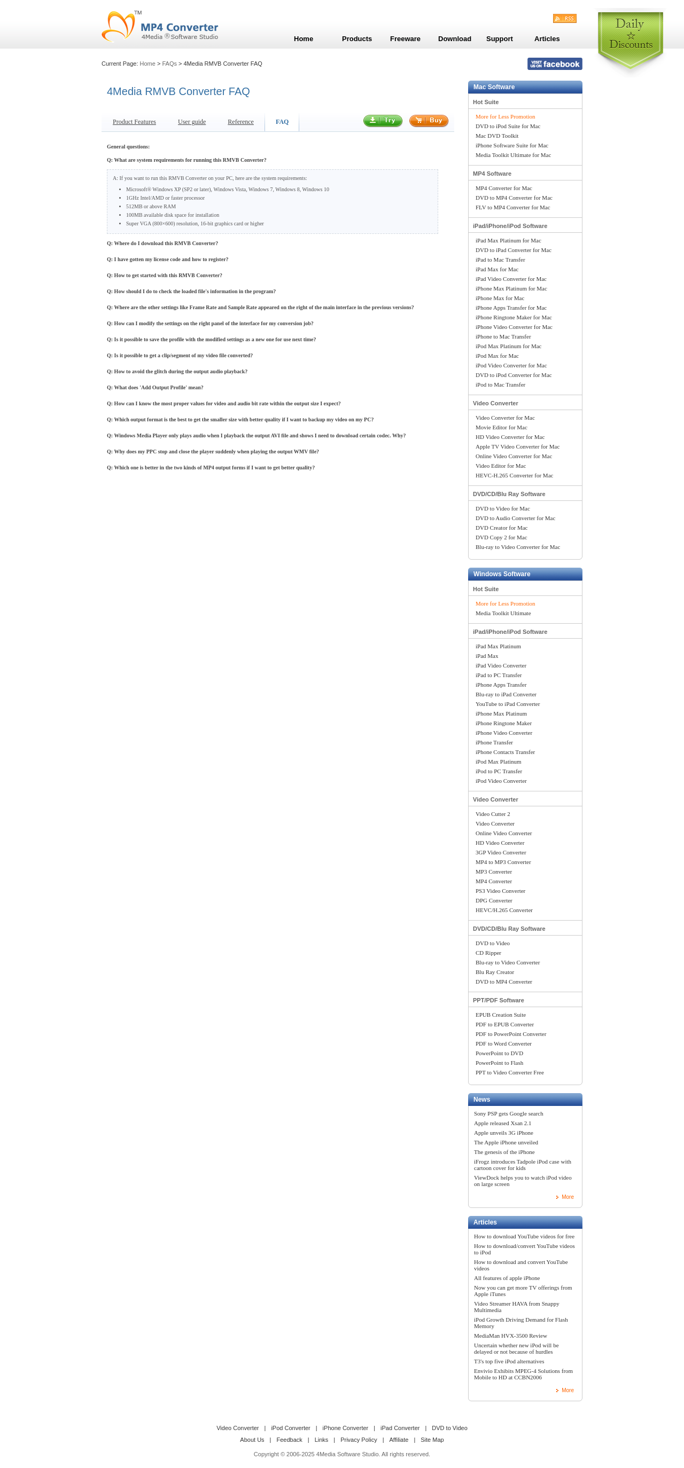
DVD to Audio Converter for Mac (515, 518)
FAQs (169, 63)
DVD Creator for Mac (501, 527)
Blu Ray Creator (495, 972)
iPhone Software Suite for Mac (512, 145)
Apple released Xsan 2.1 (503, 1123)
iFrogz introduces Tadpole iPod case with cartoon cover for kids (522, 1164)
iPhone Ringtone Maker (504, 723)
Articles (485, 1222)
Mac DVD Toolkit (497, 135)
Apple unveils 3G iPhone (503, 1132)
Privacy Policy (358, 1439)
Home (148, 63)
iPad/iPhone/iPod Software (510, 226)
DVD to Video (493, 943)
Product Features (134, 121)
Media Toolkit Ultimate (503, 613)
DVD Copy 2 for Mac (501, 537)
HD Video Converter (500, 842)
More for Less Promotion (505, 116)
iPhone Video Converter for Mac (514, 327)
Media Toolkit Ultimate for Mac (513, 155)
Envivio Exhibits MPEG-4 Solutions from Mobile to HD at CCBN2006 (523, 1374)
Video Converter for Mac (505, 417)
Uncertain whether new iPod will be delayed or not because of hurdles (516, 1348)
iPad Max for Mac (497, 269)
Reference (241, 121)
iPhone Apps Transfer (501, 684)
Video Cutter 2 (493, 814)
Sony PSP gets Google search (508, 1113)
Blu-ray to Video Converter (508, 962)
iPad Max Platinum (498, 646)
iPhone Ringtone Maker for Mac (514, 317)
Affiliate (399, 1439)
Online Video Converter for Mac (514, 456)
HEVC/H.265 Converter (504, 910)
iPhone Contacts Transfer (505, 752)
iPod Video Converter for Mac (511, 365)
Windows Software (502, 574)
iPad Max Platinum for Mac (508, 240)
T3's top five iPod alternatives (509, 1361)
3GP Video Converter (501, 852)
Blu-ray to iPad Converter (506, 694)
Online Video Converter (504, 833)
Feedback (289, 1439)
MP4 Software (492, 173)
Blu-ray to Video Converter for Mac (518, 547)
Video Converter (495, 403)
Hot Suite (486, 102)
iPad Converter (399, 1428)
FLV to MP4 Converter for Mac (513, 207)
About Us (252, 1439)
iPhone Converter (346, 1428)
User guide (192, 121)
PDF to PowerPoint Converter (511, 1034)
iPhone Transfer (494, 742)
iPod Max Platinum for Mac (508, 346)
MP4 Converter (494, 881)
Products (357, 39)
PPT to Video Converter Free (510, 1072)
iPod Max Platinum (499, 761)
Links (322, 1439)
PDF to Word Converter (504, 1043)
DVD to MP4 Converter (504, 981)
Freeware (405, 39)
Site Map (432, 1439)
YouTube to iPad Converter (508, 704)
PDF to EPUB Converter (505, 1024)
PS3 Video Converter (500, 891)
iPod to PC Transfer (499, 771)
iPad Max (487, 656)
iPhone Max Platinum (501, 713)
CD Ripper (488, 952)
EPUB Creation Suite (501, 1014)
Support (499, 39)
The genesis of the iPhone (504, 1152)
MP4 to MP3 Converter (503, 862)
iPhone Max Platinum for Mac (511, 288)
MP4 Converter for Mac (504, 188)
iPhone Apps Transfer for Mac (511, 307)
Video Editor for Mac (501, 465)
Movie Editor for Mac (501, 427)
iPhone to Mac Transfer (503, 336)
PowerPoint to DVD (499, 1053)
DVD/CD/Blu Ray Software (509, 494)
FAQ (282, 121)
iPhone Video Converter (504, 732)
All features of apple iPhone (507, 1278)
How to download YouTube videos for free (524, 1236)
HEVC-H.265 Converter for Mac (514, 475)
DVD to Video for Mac (503, 508)
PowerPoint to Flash (499, 1062)
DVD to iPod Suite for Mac (508, 126)
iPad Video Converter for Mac (511, 279)
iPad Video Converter (501, 665)
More (568, 1197)
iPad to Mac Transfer (500, 259)
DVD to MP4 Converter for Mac (514, 197)
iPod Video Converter (501, 781)
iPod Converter (290, 1428)
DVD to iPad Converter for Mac (513, 250)
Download (454, 39)
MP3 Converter (494, 871)
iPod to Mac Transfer (500, 384)
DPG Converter (494, 900)
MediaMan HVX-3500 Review (510, 1335)
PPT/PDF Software (498, 1000)
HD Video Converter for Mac (510, 437)
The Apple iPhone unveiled (506, 1142)
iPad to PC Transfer (499, 675)
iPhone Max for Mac (500, 298)
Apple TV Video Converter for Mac (517, 446)
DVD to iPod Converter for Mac (514, 375)
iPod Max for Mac (497, 355)
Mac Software (494, 87)
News (481, 1099)
